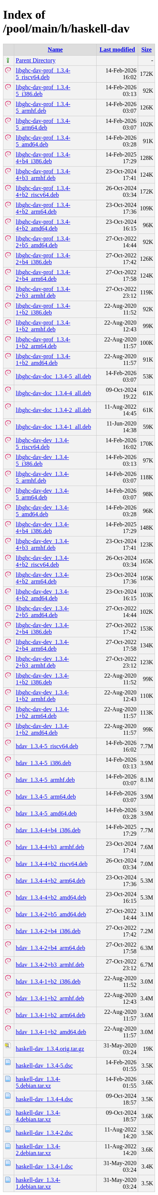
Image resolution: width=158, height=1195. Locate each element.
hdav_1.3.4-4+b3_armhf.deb (50, 847)
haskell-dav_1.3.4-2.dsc (44, 1133)
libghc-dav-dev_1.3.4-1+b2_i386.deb (42, 678)
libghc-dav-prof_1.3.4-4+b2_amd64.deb (43, 225)
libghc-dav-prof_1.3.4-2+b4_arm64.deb (43, 275)
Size (146, 49)
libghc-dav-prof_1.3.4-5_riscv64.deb (43, 73)
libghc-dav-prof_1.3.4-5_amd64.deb (43, 141)
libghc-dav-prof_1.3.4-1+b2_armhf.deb (43, 325)
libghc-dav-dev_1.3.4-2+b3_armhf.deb (42, 662)
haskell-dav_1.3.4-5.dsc (44, 1065)
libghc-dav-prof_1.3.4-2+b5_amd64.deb (43, 241)
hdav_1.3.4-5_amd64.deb (46, 813)
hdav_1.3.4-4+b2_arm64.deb (50, 880)
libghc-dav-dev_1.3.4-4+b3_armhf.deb (42, 544)
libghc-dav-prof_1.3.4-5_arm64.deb (43, 124)
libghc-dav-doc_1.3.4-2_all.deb (53, 410)
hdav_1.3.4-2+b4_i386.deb (48, 931)
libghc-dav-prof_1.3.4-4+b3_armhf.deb (43, 174)
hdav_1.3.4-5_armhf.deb (45, 780)
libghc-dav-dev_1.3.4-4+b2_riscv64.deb (42, 561)
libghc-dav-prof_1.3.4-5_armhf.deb (43, 107)
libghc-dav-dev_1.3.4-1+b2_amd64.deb (42, 729)
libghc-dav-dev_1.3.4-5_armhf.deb (42, 477)
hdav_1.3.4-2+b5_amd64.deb (51, 914)
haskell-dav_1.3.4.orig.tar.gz (50, 1049)
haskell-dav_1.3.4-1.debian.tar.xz (38, 1183)
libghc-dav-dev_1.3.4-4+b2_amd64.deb (42, 594)
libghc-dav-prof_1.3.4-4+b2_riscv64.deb (43, 191)
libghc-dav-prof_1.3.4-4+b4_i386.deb (43, 157)
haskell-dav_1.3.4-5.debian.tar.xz (38, 1082)
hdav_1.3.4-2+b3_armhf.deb (50, 965)
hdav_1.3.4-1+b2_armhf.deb (50, 998)
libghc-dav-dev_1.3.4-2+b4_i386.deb (42, 628)
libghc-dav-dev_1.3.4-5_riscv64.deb (42, 443)
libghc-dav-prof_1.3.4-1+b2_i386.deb (43, 309)
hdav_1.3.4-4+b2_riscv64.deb (52, 864)
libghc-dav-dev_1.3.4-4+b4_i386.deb (42, 527)
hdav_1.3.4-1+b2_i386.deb (48, 981)
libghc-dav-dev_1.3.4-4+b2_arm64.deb (42, 578)
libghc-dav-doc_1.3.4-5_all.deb (53, 376)
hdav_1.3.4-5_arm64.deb (46, 796)
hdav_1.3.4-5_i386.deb (43, 763)
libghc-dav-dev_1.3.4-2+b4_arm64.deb (42, 645)
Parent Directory (35, 60)
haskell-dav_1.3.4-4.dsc (44, 1099)
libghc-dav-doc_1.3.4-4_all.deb (53, 393)
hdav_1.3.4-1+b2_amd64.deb (51, 1032)
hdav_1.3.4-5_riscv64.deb (47, 746)
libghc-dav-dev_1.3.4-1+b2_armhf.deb (42, 695)
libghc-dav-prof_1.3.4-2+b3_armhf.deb (43, 292)
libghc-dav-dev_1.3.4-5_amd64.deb (42, 510)
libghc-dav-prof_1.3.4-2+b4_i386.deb (43, 258)
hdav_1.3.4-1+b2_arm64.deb (50, 1015)
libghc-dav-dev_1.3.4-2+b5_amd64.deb (42, 611)
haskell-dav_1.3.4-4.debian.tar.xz (38, 1116)
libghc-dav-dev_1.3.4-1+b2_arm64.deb (42, 712)
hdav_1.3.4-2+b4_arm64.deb (50, 948)
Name (55, 49)
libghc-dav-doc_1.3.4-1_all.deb (53, 427)
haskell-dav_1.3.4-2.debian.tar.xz (38, 1149)
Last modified (117, 49)
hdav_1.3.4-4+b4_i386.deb (48, 830)
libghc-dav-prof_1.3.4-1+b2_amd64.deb (43, 359)
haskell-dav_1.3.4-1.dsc (44, 1166)
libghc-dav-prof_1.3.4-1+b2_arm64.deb (43, 342)
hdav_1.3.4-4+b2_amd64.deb (51, 897)
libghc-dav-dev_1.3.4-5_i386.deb (42, 460)
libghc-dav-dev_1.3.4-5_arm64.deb (42, 494)
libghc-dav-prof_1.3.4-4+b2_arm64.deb (43, 208)
